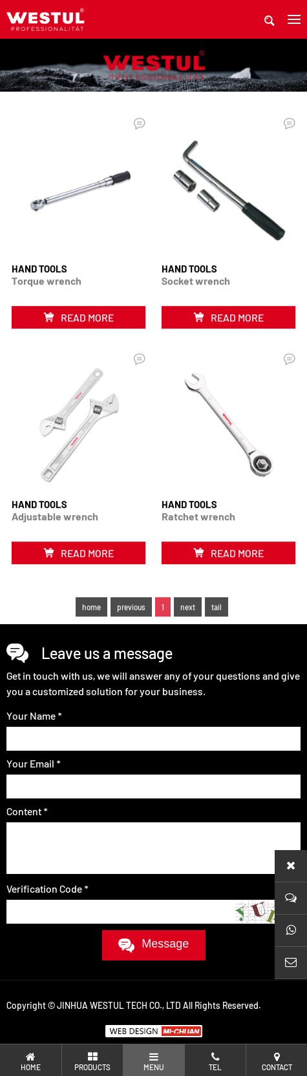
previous (131, 622)
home (91, 622)
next (187, 622)
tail (216, 622)
